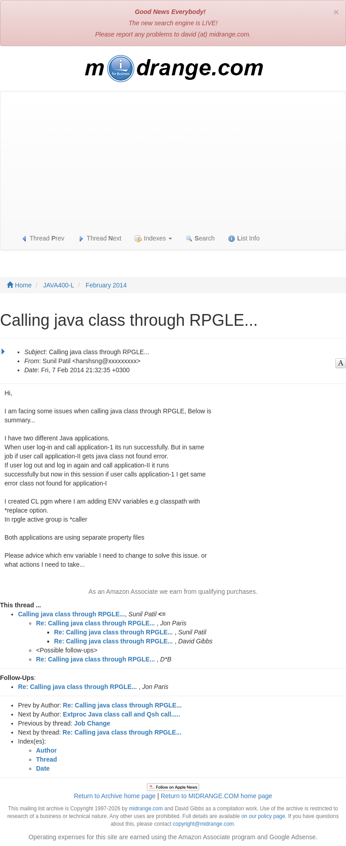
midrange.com (146, 808)
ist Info (244, 238)
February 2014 (106, 285)
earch (200, 238)
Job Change (92, 723)
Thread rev (42, 238)
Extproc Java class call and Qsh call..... (121, 714)
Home (19, 285)
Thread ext (100, 238)
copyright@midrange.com (203, 824)
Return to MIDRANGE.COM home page (216, 796)
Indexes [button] (153, 238)
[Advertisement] (173, 159)
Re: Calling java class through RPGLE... (95, 623)
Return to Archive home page (114, 796)
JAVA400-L (58, 285)
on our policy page (263, 816)
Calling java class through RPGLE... (71, 614)
